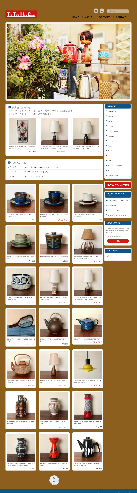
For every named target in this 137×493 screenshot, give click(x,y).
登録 (118, 238)
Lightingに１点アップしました (33, 171)
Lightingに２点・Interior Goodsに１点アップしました (41, 162)
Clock (110, 141)
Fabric (110, 151)
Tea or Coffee (113, 116)
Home (75, 13)
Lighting (111, 131)
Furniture (111, 136)
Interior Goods (113, 126)
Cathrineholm (113, 170)
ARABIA (111, 156)
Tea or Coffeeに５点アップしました (35, 167)
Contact (121, 13)
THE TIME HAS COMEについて (119, 196)
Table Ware (112, 106)
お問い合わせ (113, 202)
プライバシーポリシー (116, 207)
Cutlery (111, 111)
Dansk (110, 165)
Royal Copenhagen (115, 161)
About (88, 13)
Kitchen (111, 121)
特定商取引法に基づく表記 (118, 212)
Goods (110, 146)
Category (104, 13)
